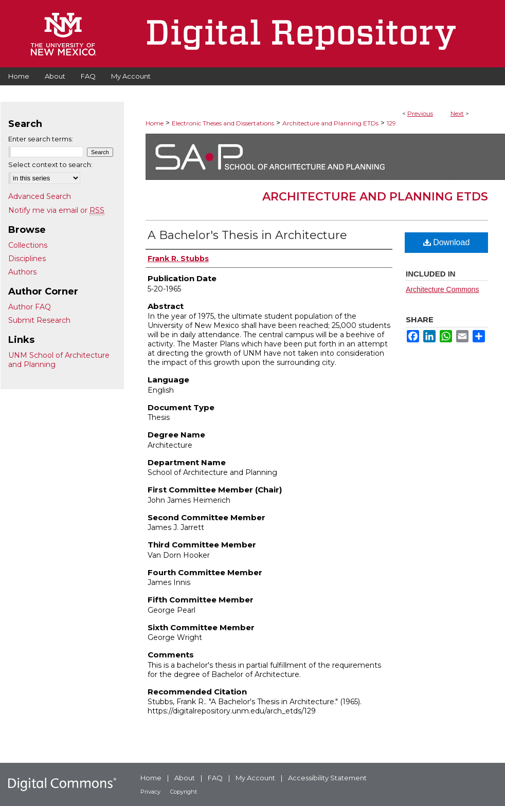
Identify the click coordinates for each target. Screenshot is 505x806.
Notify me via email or (56, 210)
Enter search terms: (40, 139)
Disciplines (27, 258)
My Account (255, 778)
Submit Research (39, 320)
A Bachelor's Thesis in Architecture (247, 235)
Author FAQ (29, 307)
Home (155, 123)
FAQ (215, 778)
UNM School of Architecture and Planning (59, 360)
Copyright (183, 791)
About (184, 778)
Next (457, 113)
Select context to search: (50, 164)
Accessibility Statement (327, 778)
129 (391, 123)
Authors (22, 272)
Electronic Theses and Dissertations (223, 123)
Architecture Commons (442, 289)
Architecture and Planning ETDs (330, 123)
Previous (420, 113)
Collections (27, 245)
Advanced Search (39, 196)
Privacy (150, 791)
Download (446, 242)
